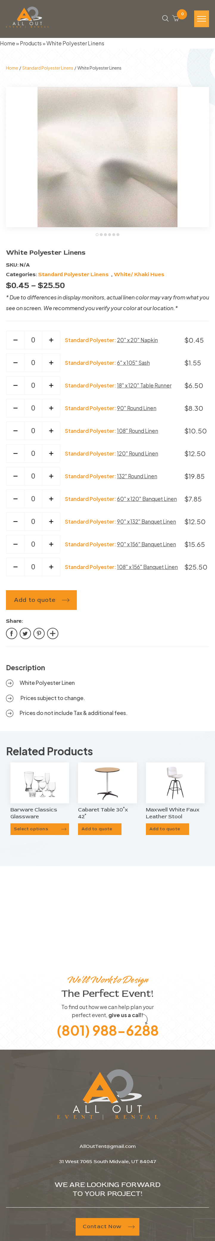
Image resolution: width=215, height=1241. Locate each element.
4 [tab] (110, 237)
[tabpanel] (107, 159)
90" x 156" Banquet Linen (147, 546)
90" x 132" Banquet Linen (147, 523)
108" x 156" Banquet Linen (148, 568)
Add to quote (35, 602)
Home (7, 44)
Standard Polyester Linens (47, 69)
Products (31, 44)
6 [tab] (118, 237)
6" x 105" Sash (133, 364)
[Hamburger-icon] (201, 20)
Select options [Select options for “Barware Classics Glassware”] (31, 831)
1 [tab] (97, 237)
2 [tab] (101, 237)
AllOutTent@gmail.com (108, 1148)
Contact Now (107, 1228)
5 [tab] (114, 237)
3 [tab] (106, 237)
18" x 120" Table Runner (145, 387)
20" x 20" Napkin (137, 342)
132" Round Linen (137, 478)
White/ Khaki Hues (139, 276)
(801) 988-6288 (107, 1031)
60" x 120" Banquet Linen (147, 500)
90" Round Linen (136, 410)
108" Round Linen (137, 432)
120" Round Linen (137, 455)
